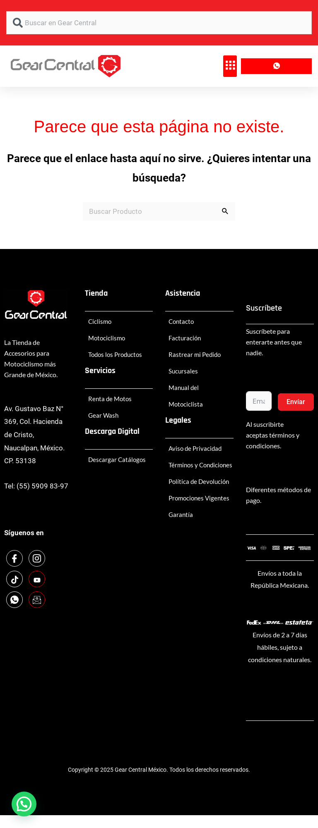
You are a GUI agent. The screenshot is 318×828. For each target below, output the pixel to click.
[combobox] (159, 22)
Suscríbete (264, 308)
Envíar (296, 402)
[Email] (37, 599)
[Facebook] (14, 558)
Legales (178, 420)
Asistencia (182, 293)
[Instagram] (37, 558)
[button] (230, 66)
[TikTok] (14, 579)
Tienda (96, 293)
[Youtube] (37, 579)
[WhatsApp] (14, 599)
